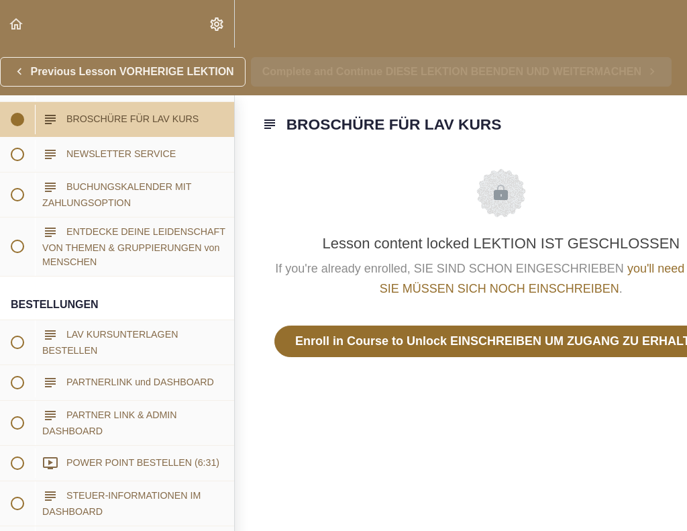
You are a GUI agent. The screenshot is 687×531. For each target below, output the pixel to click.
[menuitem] (217, 24)
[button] (17, 24)
